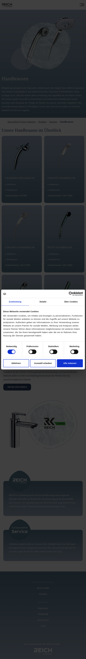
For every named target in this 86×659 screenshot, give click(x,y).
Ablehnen (16, 363)
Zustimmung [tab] (15, 301)
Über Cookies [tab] (71, 301)
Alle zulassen (69, 363)
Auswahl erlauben (43, 363)
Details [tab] (43, 301)
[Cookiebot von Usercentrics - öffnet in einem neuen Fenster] (71, 294)
